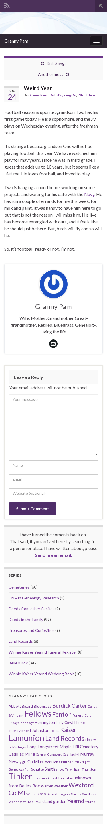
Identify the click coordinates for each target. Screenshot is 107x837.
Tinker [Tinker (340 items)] (20, 776)
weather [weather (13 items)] (61, 786)
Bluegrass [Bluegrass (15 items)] (42, 706)
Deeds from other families (31, 608)
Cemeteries (19, 587)
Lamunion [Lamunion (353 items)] (26, 738)
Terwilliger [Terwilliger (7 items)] (73, 769)
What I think (87, 95)
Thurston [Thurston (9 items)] (89, 769)
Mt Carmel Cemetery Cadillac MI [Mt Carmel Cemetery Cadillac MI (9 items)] (55, 754)
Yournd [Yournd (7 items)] (90, 802)
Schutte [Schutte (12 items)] (37, 769)
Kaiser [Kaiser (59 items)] (68, 729)
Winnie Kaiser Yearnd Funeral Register (43, 652)
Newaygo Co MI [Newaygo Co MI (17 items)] (24, 761)
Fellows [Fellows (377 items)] (37, 713)
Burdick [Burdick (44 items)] (61, 705)
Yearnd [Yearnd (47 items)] (75, 801)
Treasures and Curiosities (31, 630)
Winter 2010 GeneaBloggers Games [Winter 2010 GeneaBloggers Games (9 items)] (53, 794)
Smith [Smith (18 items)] (50, 768)
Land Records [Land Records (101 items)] (64, 738)
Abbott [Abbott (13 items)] (15, 706)
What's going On (63, 95)
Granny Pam (16, 40)
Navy (89, 194)
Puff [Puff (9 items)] (64, 762)
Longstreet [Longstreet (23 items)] (48, 746)
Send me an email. (53, 555)
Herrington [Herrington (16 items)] (45, 722)
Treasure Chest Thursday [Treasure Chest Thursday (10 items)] (53, 778)
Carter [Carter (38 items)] (79, 706)
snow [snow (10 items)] (60, 769)
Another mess (50, 74)
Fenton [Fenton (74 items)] (62, 714)
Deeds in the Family (26, 619)
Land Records (21, 641)
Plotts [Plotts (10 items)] (55, 762)
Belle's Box (18, 662)
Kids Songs (56, 63)
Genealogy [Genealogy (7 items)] (26, 723)
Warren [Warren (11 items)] (47, 786)
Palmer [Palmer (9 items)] (45, 762)
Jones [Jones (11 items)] (54, 731)
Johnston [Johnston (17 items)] (40, 730)
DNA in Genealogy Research (34, 597)
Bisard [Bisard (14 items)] (27, 706)
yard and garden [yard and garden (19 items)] (51, 801)
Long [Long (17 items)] (32, 746)
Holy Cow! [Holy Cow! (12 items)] (65, 722)
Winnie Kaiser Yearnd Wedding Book (41, 673)
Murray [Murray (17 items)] (87, 754)
